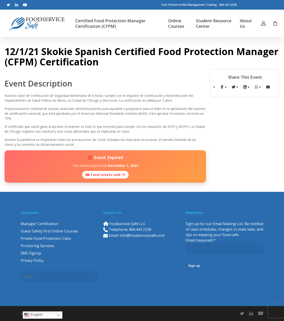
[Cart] (275, 23)
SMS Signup (31, 253)
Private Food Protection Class (46, 238)
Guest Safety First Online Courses (49, 231)
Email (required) (201, 240)
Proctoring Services (37, 245)
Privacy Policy (32, 260)
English (33, 315)
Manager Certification (39, 223)
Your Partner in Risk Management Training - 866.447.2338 (199, 5)
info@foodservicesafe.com (142, 235)
